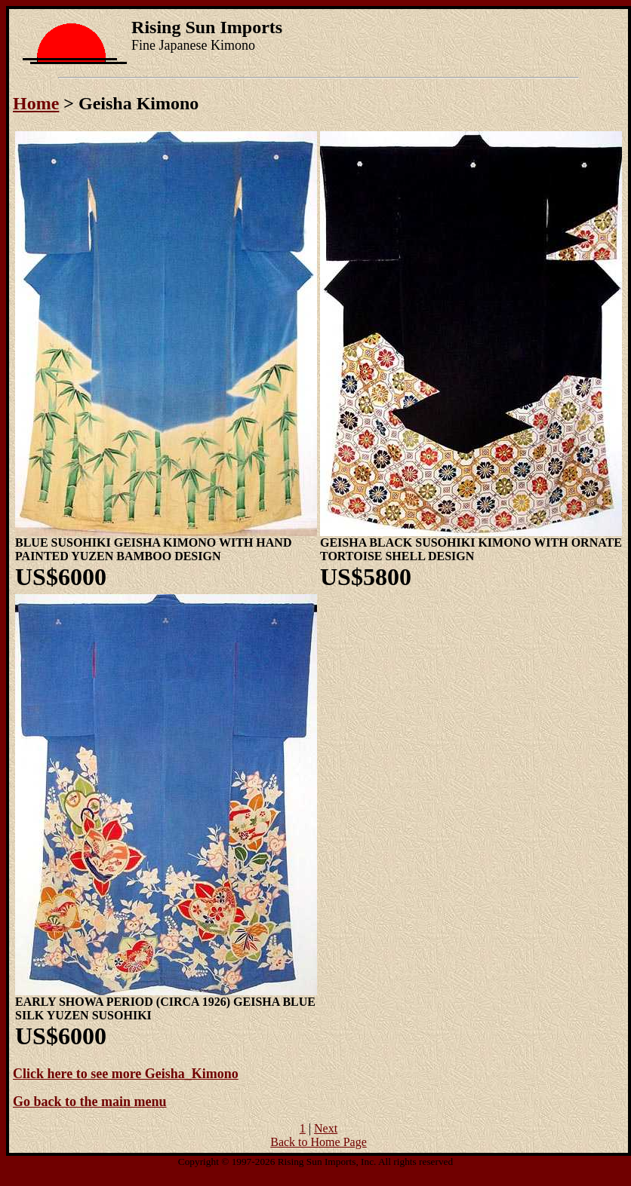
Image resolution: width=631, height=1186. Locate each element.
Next (325, 1128)
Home (36, 103)
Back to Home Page (318, 1141)
